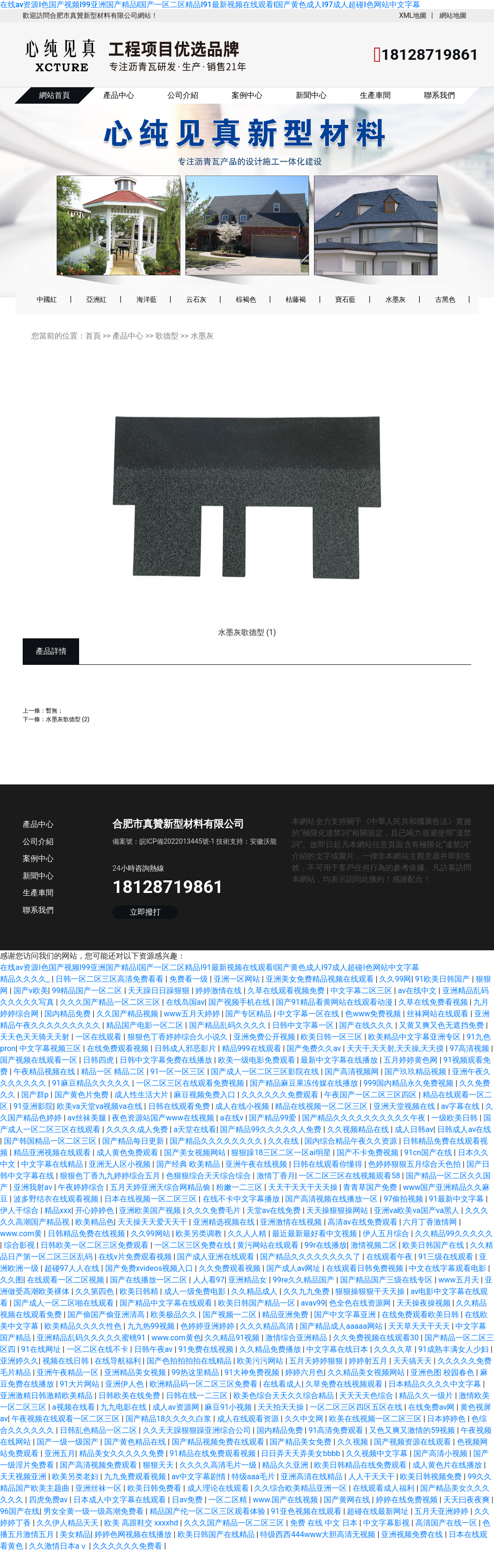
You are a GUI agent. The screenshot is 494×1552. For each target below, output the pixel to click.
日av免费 (188, 1499)
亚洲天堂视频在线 (405, 1106)
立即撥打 (145, 912)
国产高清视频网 (353, 1071)
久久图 (11, 1279)
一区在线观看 (99, 1036)
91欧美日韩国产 (443, 979)
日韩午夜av (154, 1349)
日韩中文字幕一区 (304, 1025)
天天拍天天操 (282, 1407)
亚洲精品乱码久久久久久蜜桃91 (92, 1337)
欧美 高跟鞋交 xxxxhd (142, 1522)
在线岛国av (185, 1002)
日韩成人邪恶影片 (186, 1048)
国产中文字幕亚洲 (346, 1314)
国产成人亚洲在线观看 (216, 1256)
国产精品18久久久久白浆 (169, 1418)
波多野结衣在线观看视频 (57, 1198)
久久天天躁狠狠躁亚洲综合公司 (198, 1430)
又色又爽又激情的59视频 (413, 1430)
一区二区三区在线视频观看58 (350, 1175)
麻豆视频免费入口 (205, 1094)
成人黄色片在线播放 (448, 1465)
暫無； (54, 710)
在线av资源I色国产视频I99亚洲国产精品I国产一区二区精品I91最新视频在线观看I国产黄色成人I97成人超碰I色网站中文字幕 (210, 4)
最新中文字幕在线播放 (340, 1060)
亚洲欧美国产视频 (151, 1210)
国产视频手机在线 (240, 1002)
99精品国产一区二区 (88, 990)
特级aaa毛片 (254, 1476)
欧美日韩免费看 (155, 1488)
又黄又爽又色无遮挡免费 (442, 1025)
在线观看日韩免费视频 (365, 1268)
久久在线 (284, 1141)
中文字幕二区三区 (362, 990)
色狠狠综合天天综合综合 (209, 1175)
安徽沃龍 (263, 841)
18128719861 (167, 887)
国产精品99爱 (273, 1117)
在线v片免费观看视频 (136, 1256)
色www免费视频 (374, 1013)
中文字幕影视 (387, 1522)
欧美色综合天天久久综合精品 (284, 1395)
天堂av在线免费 (274, 1210)
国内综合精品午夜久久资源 (351, 1141)
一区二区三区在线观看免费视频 (191, 1083)
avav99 (313, 1303)
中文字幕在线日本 (338, 1349)
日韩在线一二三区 (198, 1395)
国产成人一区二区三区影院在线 (266, 1071)
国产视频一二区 (231, 1314)
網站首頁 (54, 95)
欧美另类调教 (200, 1233)
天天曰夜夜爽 (467, 1499)
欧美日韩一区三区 (332, 1036)
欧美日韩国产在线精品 (217, 1534)
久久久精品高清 (268, 1326)
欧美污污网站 (261, 1360)
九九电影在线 (124, 1407)
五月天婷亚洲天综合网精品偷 (161, 1187)
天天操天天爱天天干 (153, 1222)
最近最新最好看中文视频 (315, 1233)
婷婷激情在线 (219, 990)
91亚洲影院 (33, 1106)
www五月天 (460, 1279)
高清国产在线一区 (447, 1522)
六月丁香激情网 (431, 1222)
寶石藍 (345, 299)
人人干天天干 (372, 1476)
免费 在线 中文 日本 (324, 1522)
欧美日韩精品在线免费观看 (361, 1465)
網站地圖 (453, 15)
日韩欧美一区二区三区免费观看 (96, 1245)
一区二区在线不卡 (98, 1349)
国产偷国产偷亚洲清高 (107, 1314)
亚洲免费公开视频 (265, 1036)
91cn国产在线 (429, 1152)
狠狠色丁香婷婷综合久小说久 (178, 1036)
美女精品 (75, 1534)
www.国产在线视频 (286, 1499)
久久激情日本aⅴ (59, 1546)
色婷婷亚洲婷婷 (208, 1326)
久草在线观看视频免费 (287, 990)
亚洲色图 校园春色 (443, 1372)
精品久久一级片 (427, 1395)
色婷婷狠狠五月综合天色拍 (415, 1164)
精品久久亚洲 (286, 1465)
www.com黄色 (176, 1337)
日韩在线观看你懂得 (328, 1164)
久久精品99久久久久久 (454, 1233)
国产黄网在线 (348, 1499)
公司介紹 (182, 95)
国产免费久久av (315, 1048)
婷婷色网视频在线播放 (134, 1534)
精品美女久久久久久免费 (122, 1453)
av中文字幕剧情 (200, 1476)
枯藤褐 (296, 299)
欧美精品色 (94, 1222)
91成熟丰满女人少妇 (454, 1349)
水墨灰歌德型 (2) (68, 719)
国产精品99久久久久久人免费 (271, 1129)
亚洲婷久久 (19, 1360)
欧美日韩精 (140, 1291)
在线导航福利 (119, 1360)
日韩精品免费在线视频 (87, 1233)
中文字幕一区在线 (309, 1013)
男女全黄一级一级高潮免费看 (94, 1511)
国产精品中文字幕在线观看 (167, 1303)
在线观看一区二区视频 (66, 1279)
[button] (34, 199)
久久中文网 (305, 1418)
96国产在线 (20, 1511)
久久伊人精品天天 (68, 1522)
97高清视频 (470, 1048)
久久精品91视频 (233, 1337)
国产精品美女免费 (301, 1441)
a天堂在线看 (195, 1129)
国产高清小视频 (441, 1453)
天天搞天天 (413, 1360)
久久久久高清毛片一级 (219, 1465)
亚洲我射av (34, 1187)
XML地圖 (412, 15)
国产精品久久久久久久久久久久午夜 (364, 1117)
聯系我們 (439, 95)
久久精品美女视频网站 (367, 1372)
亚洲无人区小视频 (120, 1164)
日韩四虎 (99, 1060)
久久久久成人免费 (138, 1129)
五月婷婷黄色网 (411, 1060)
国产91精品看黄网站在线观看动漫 (335, 1002)
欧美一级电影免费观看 (257, 1060)
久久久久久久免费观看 (280, 1094)
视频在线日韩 (66, 1360)
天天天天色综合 (367, 1395)
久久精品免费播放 (271, 1349)
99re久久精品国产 (304, 1279)
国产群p (36, 1094)
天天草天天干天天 (420, 1326)
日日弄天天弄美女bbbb (301, 1453)
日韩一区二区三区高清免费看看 (110, 979)
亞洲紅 (96, 299)
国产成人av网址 (294, 1268)
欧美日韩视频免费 (432, 1476)
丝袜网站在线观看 (438, 1013)
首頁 (93, 335)
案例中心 (247, 95)
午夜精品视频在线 (45, 1071)
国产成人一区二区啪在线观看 (65, 1303)
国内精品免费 (68, 1013)
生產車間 (375, 95)
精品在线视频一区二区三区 (322, 1106)
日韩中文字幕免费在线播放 (167, 1060)
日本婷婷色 (447, 1418)
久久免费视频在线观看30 (377, 1337)
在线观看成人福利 (384, 1488)
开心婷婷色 (95, 1210)
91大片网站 (80, 1384)
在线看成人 (282, 1384)
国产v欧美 (31, 990)
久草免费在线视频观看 (344, 1384)
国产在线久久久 (367, 1025)
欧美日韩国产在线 (434, 1245)
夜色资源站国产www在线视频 (164, 1117)
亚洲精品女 (248, 1279)
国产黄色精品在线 (136, 1441)
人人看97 (209, 1279)
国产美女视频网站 (196, 1152)
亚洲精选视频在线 (225, 1222)
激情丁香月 (276, 1175)
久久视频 (353, 1441)
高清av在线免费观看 (363, 1222)
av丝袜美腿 (88, 1117)
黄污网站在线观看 (269, 1245)
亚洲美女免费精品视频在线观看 (321, 979)
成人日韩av (414, 1129)
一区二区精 (228, 1499)
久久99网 (395, 979)
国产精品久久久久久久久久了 (311, 1256)
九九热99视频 (152, 1326)
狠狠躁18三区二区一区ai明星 (282, 1152)
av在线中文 (418, 990)
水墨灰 (395, 299)
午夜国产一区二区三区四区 (371, 1094)
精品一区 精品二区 (114, 1071)
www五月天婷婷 (193, 1013)
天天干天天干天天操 (304, 1187)
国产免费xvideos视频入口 (150, 1268)
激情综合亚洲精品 (297, 1337)
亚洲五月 (59, 1453)
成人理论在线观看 (219, 1488)
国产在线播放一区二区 (149, 1279)
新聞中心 (311, 95)
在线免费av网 (432, 1407)
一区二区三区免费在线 (193, 1245)
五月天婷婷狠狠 (317, 1360)
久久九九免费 (307, 1291)
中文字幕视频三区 (51, 1048)
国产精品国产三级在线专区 (387, 1279)
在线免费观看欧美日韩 (421, 1314)
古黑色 (445, 299)
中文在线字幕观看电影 (448, 1268)
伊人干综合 (20, 1210)
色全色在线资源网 (361, 1303)
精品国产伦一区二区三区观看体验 (208, 1511)
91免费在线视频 (206, 1349)
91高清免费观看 (336, 1430)
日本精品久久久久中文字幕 (435, 1384)
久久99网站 (151, 1233)
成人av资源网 (176, 1407)
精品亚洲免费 (286, 1314)
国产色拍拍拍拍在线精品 (190, 1360)
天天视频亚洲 (24, 1476)
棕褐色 (246, 299)
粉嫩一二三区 (240, 1187)
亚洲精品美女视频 (136, 1372)
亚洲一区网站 (238, 979)
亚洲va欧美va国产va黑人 (417, 1210)
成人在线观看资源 (249, 1418)
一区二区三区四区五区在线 (357, 1407)
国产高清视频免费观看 (99, 1465)
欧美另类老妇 (76, 1476)
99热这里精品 (196, 1372)
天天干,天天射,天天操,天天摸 (396, 1048)
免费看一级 (189, 979)
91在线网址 (42, 1349)
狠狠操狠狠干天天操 (371, 1291)
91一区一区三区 (179, 1071)
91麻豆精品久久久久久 (92, 1083)
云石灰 (196, 299)
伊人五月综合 (387, 1233)
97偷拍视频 (404, 1198)
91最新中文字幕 (457, 1198)
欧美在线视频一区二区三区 (376, 1418)
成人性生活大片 (142, 1094)
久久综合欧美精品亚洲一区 (301, 1488)
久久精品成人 (255, 1291)
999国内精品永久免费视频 (409, 1083)
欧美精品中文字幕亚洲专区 (415, 1036)
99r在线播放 (325, 1245)
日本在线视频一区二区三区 (151, 1198)
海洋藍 (147, 299)
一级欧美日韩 (455, 1117)
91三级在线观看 (446, 1256)
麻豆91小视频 (229, 1407)
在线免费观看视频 (119, 1048)
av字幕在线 (461, 1106)
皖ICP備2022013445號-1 (177, 841)
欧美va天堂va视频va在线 (100, 1106)
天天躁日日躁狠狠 (160, 990)
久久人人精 (248, 1233)
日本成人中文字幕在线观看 (120, 1499)
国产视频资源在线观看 (413, 1441)
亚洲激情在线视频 (292, 1222)
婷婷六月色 (304, 1372)
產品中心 (118, 95)
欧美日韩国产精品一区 (257, 1303)
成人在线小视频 (243, 1106)
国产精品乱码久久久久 (228, 1025)
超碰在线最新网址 (379, 1511)
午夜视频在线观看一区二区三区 (67, 1418)
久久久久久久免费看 (128, 1546)
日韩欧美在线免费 (130, 1395)
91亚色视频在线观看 (307, 1511)
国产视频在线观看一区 (39, 1060)
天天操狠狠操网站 (338, 1210)
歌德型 (166, 335)
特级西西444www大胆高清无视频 (318, 1534)
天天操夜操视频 (425, 1303)
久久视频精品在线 (359, 1129)
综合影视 (20, 1245)
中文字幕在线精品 (53, 1164)
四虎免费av (49, 1499)
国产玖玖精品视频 (416, 1071)
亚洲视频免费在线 (413, 1534)
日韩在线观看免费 (180, 1106)
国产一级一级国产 (68, 1441)
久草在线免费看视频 (434, 1002)
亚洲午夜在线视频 (257, 1164)
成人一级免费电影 (196, 1291)
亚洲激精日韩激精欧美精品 (47, 1395)
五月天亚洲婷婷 (442, 1511)
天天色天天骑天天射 (35, 1036)
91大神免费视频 (252, 1372)
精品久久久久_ (26, 979)
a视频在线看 (74, 1407)
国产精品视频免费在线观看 (219, 1441)
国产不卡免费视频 (368, 1152)
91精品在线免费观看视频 (214, 1453)
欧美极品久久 (175, 1314)
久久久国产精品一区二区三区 (111, 1002)
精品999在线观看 (252, 1048)
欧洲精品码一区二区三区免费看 (205, 1384)
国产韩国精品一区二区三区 (51, 1141)
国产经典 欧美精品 (189, 1164)
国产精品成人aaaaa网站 (342, 1326)
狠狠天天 (159, 1465)
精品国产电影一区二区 (145, 1025)
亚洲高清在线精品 (312, 1476)
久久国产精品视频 (128, 1013)
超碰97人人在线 (72, 1268)
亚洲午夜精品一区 (68, 1372)
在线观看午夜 (390, 1256)
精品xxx (57, 1210)
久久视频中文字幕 (378, 1453)
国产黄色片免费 (82, 1094)
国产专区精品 (249, 1013)
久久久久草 (394, 1349)
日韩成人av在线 (464, 1129)
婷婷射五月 (369, 1360)
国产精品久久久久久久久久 (217, 1141)
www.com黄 (22, 1233)
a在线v (232, 1117)
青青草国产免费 (371, 1187)
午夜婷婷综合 (82, 1187)
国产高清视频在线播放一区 (332, 1198)
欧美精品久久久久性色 (84, 1326)
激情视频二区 (375, 1245)
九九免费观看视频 (136, 1476)
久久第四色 (95, 1291)
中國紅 (47, 299)
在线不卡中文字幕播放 (242, 1198)
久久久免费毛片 (215, 1210)
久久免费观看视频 (230, 1268)
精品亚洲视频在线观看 (53, 1152)
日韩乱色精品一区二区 (99, 1430)
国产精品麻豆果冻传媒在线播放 (305, 1083)
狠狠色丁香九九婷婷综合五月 (111, 1175)
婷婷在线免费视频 (407, 1499)
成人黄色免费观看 (128, 1152)
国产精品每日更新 (134, 1141)
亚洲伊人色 (125, 1384)
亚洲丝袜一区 (99, 1488)
